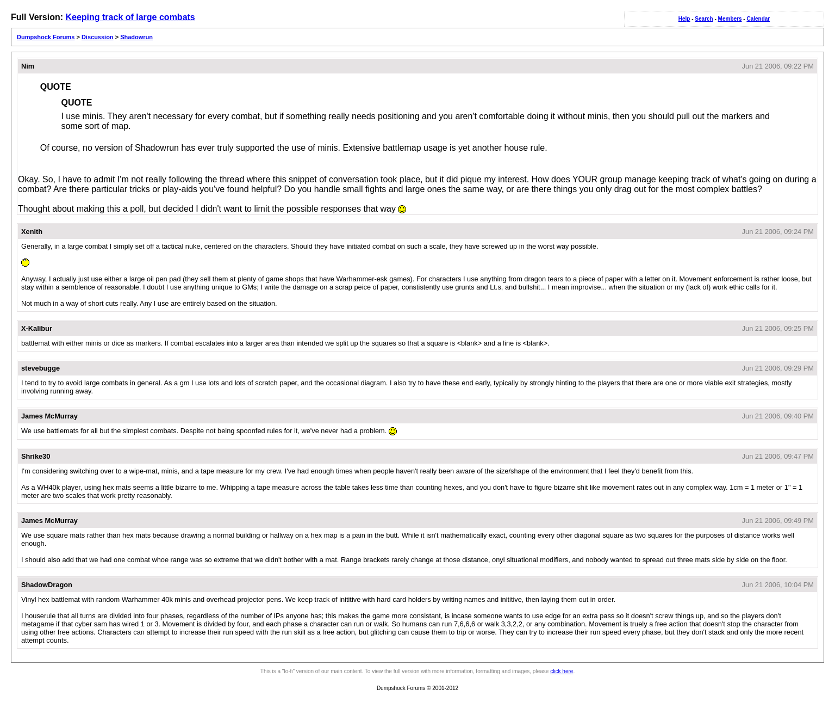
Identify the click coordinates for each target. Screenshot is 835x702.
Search (704, 19)
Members (730, 19)
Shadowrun (136, 37)
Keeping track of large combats (130, 17)
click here (561, 671)
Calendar (758, 19)
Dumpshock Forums (45, 37)
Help (684, 19)
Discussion (98, 37)
